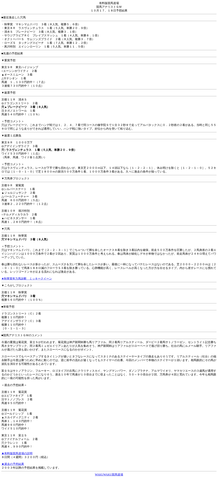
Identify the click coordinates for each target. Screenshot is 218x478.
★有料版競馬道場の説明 (17, 453)
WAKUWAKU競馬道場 (109, 474)
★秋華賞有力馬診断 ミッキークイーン (26, 278)
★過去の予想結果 (12, 463)
